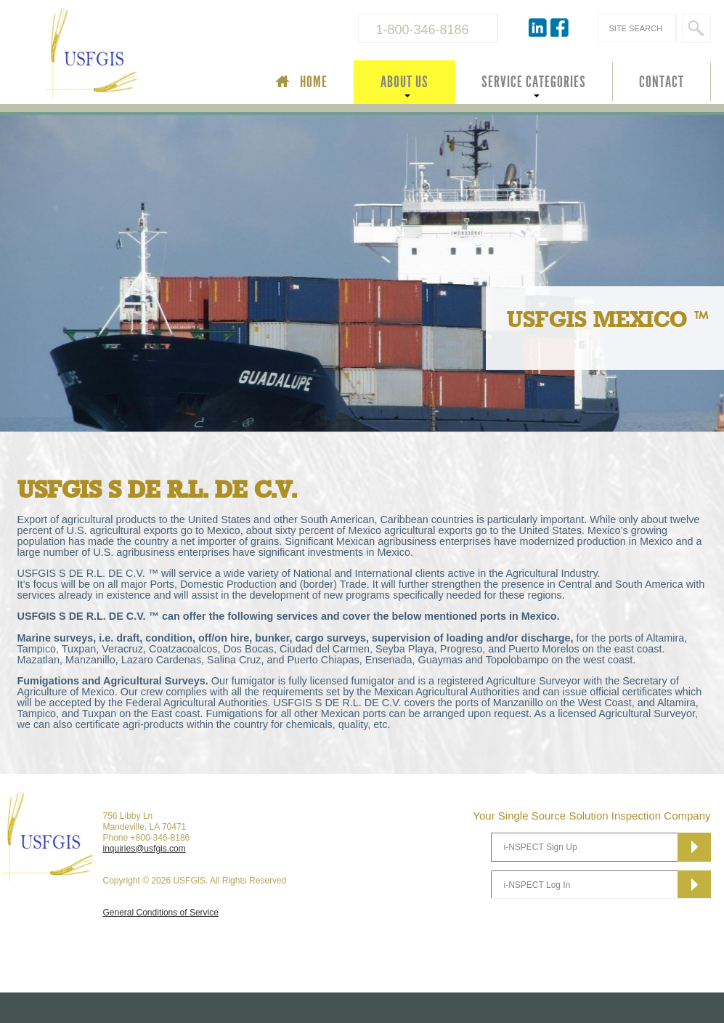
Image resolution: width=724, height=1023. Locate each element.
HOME (314, 82)
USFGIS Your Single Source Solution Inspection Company (140, 55)
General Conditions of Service (161, 912)
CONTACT (661, 82)
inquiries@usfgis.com (144, 849)
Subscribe (694, 847)
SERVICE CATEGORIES (533, 82)
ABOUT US (404, 82)
